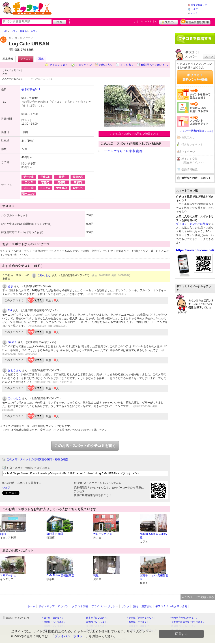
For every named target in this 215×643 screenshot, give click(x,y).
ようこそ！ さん (145, 21)
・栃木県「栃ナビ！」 (52, 617)
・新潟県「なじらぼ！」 (96, 622)
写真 (41, 58)
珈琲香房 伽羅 (55, 533)
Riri (10, 310)
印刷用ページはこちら (154, 64)
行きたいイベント (192, 144)
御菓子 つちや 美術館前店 (154, 577)
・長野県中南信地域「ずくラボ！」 (187, 622)
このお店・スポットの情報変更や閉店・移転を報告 (38, 459)
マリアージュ (8, 575)
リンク (125, 606)
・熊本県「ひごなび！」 (96, 617)
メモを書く (127, 64)
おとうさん (14, 370)
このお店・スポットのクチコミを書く (85, 446)
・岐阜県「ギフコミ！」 (139, 622)
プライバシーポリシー (104, 606)
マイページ (188, 151)
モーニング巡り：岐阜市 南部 (121, 151)
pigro (3, 533)
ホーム (194, 13)
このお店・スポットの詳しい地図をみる (134, 133)
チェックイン (84, 64)
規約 (135, 606)
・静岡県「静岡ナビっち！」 (141, 617)
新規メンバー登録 (195, 22)
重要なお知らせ (199, 5)
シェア (6, 487)
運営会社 (146, 606)
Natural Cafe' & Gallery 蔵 (153, 535)
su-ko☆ (12, 342)
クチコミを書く (58, 64)
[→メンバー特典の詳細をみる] (195, 130)
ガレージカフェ (102, 533)
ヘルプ (194, 9)
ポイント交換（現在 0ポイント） (193, 160)
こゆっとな (44, 275)
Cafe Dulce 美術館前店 (60, 575)
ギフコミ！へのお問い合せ (171, 606)
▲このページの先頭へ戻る (198, 597)
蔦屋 (96, 575)
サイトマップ (47, 606)
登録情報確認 (189, 169)
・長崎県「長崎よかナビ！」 (183, 617)
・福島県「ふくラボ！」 (53, 622)
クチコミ (25, 58)
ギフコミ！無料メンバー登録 (194, 77)
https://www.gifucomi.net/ (195, 250)
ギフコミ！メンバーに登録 (192, 223)
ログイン (168, 22)
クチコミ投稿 (80, 606)
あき (10, 286)
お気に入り (106, 64)
